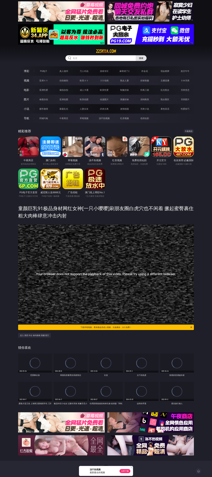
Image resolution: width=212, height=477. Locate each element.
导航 (26, 118)
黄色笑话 (165, 108)
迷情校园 (124, 108)
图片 (26, 99)
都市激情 (43, 108)
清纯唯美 (144, 99)
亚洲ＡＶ (43, 80)
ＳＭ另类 (185, 80)
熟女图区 (165, 99)
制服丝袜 (124, 89)
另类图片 (185, 99)
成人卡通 (84, 89)
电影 (26, 90)
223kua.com (106, 51)
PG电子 (43, 71)
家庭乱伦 (63, 108)
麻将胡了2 (124, 71)
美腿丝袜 (124, 99)
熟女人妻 (124, 80)
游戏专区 (104, 71)
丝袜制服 (144, 80)
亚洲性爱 (43, 89)
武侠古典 (104, 108)
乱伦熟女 (165, 89)
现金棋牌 (165, 71)
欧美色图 (84, 99)
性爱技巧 (185, 108)
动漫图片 (104, 99)
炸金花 (144, 71)
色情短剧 (144, 118)
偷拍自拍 (63, 89)
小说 (26, 109)
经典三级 (144, 89)
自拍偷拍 (63, 80)
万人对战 (84, 71)
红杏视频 (124, 118)
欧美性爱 (104, 89)
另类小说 (144, 108)
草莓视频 (84, 118)
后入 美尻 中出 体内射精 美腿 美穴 (34, 335)
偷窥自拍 (43, 99)
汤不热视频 (104, 118)
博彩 (26, 71)
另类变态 (185, 89)
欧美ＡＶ (84, 80)
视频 (26, 80)
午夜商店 (63, 118)
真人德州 (63, 71)
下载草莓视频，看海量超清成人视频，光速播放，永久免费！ (136, 327)
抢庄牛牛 (185, 71)
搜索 (141, 58)
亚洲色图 (63, 99)
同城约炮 (43, 118)
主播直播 (165, 80)
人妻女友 (84, 108)
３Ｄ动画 (104, 80)
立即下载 (125, 471)
